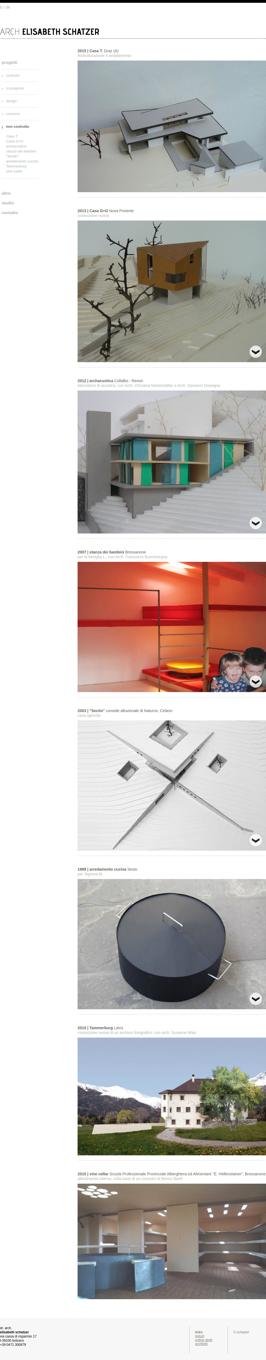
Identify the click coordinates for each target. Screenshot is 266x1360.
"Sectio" (12, 156)
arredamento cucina (22, 161)
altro (6, 193)
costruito (13, 75)
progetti (9, 62)
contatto (10, 212)
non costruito (17, 126)
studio (8, 203)
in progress (15, 88)
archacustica (16, 146)
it (1, 7)
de (8, 7)
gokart (199, 1336)
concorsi (12, 114)
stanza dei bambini (21, 151)
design (11, 101)
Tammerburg (16, 166)
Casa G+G (14, 141)
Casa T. (12, 136)
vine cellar (14, 171)
